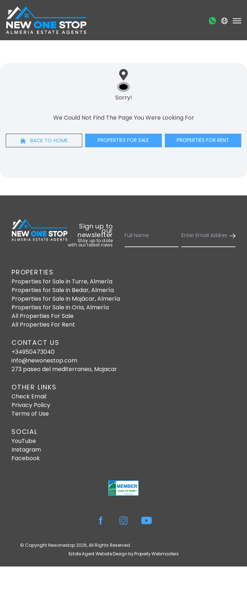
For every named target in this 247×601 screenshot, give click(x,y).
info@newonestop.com (44, 360)
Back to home (44, 140)
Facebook (25, 458)
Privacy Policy (30, 405)
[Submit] (231, 235)
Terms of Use (30, 414)
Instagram (26, 449)
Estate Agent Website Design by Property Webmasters (124, 554)
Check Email (28, 396)
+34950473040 (33, 352)
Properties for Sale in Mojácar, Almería (65, 299)
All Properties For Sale (42, 316)
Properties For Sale (123, 140)
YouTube (23, 441)
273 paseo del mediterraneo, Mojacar (64, 369)
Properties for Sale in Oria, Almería (60, 307)
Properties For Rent (203, 140)
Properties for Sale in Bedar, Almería (62, 290)
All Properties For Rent (43, 324)
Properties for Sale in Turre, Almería (61, 281)
